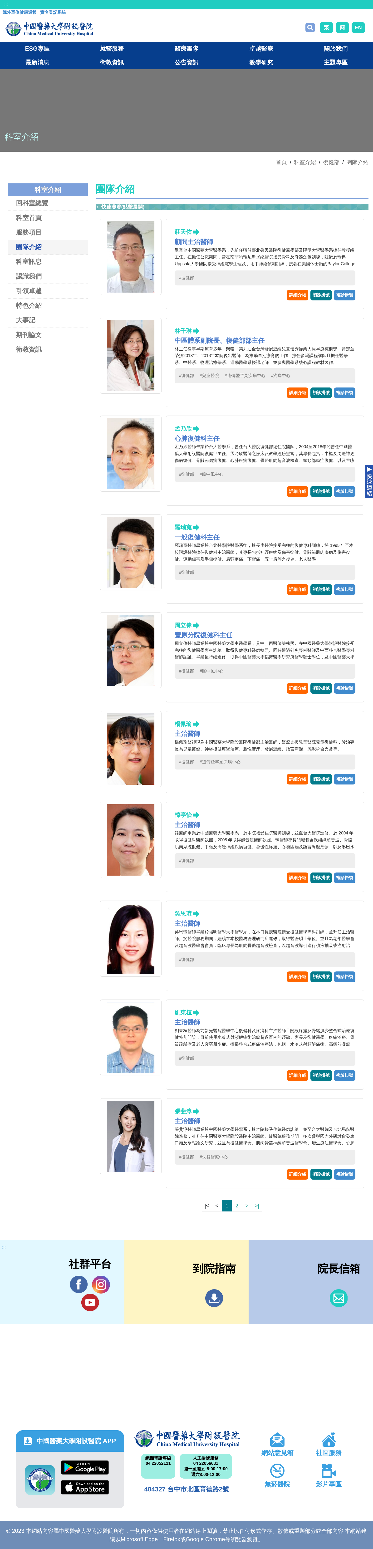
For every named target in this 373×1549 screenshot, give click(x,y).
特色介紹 (29, 305)
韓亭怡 (183, 815)
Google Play (85, 1467)
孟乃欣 (183, 428)
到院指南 (214, 1298)
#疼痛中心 (280, 375)
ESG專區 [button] (37, 48)
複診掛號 (344, 295)
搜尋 (310, 27)
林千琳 (183, 331)
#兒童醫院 (209, 375)
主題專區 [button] (336, 62)
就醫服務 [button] (112, 48)
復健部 (331, 162)
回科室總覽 (32, 203)
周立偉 (183, 625)
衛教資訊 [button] (112, 62)
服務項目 (29, 232)
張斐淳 (183, 1111)
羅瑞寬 (183, 527)
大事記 (25, 320)
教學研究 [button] (261, 62)
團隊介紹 (357, 162)
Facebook (79, 1284)
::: (6, 4)
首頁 (281, 162)
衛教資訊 (29, 349)
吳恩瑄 (183, 913)
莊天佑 (183, 232)
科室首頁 (29, 217)
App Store (85, 1487)
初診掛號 (321, 295)
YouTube (90, 1302)
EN (358, 27)
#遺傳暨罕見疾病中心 (245, 375)
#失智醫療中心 (214, 1157)
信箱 (339, 1298)
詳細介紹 (297, 295)
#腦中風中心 (211, 474)
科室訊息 (29, 261)
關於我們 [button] (336, 48)
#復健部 (186, 277)
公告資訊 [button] (186, 62)
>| (257, 1206)
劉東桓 (183, 1012)
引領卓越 (29, 290)
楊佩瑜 (183, 724)
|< (207, 1206)
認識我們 (29, 276)
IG (101, 1285)
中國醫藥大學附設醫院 (186, 1438)
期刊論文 (29, 334)
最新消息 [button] (37, 62)
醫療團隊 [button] (186, 48)
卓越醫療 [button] (261, 48)
